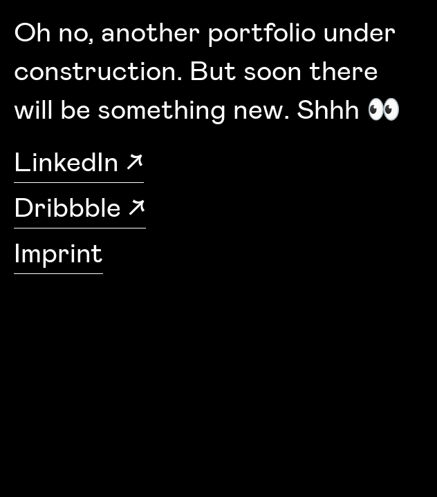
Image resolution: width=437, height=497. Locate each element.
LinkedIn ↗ (79, 163)
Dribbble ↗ (80, 208)
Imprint (58, 254)
